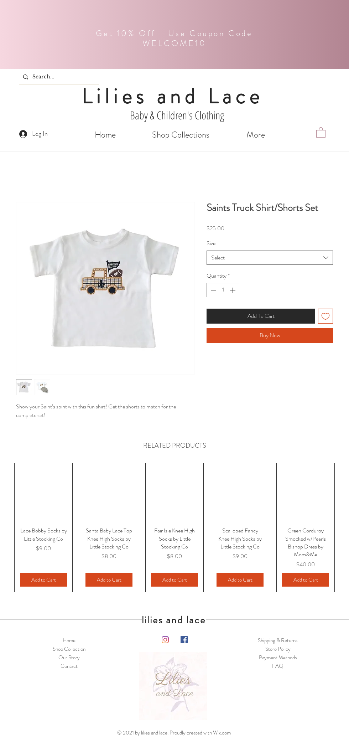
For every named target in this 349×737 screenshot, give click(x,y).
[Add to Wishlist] (325, 316)
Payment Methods (278, 657)
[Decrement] (213, 290)
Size (211, 243)
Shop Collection (69, 649)
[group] (174, 527)
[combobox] (270, 258)
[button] (320, 132)
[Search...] (58, 76)
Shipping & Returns (278, 640)
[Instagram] (165, 639)
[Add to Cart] (43, 580)
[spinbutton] (223, 290)
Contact (69, 666)
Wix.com (222, 733)
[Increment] (233, 290)
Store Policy (278, 649)
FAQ (277, 666)
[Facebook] (184, 639)
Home (69, 640)
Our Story (69, 657)
